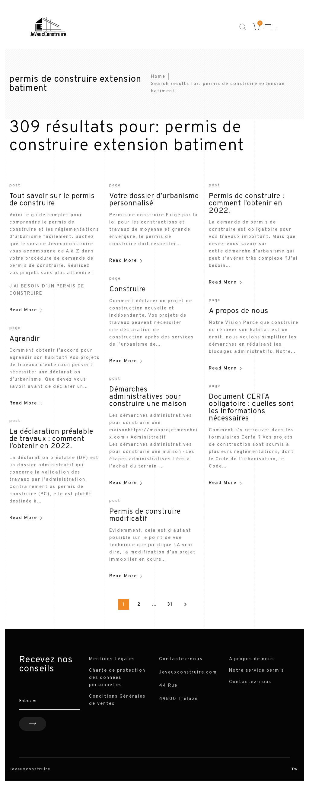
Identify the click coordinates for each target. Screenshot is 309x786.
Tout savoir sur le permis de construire (52, 200)
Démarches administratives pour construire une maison (148, 397)
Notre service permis (256, 670)
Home (158, 77)
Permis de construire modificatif (145, 515)
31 (170, 604)
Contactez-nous (250, 682)
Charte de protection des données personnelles (117, 678)
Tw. (295, 769)
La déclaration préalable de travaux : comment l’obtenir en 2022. (51, 439)
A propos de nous (238, 311)
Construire (127, 289)
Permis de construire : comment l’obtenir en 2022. (246, 203)
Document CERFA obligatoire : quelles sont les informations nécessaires (251, 407)
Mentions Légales (112, 659)
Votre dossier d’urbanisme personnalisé (154, 200)
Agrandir (24, 339)
